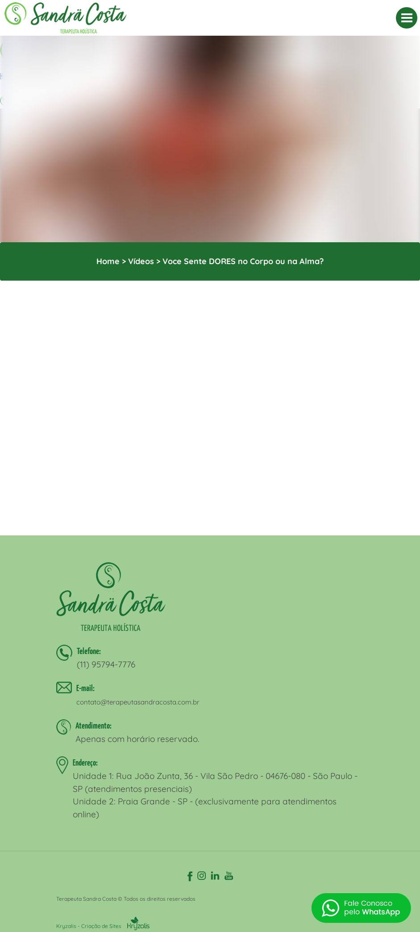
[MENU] (406, 18)
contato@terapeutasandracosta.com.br (138, 702)
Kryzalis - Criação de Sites (103, 926)
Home (108, 261)
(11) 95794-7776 (106, 664)
